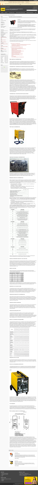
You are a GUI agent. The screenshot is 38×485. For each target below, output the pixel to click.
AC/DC (12, 55)
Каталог (6, 12)
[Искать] (36, 10)
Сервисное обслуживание (30, 12)
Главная (2, 12)
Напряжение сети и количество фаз (16, 50)
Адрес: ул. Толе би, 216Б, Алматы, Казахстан (25, 474)
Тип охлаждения (14, 56)
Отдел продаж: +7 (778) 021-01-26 (24, 473)
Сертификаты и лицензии (3, 24)
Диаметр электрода (14, 49)
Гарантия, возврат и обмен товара (20, 12)
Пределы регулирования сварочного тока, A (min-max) (19, 48)
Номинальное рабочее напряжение (16, 51)
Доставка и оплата (11, 12)
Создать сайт (5, 0)
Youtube (2, 480)
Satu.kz (22, 483)
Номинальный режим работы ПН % (16, 52)
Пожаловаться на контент (22, 484)
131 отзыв (31, 0)
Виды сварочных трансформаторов (15, 43)
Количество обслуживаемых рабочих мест (17, 54)
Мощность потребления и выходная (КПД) (17, 53)
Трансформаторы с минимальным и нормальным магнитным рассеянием (21, 44)
